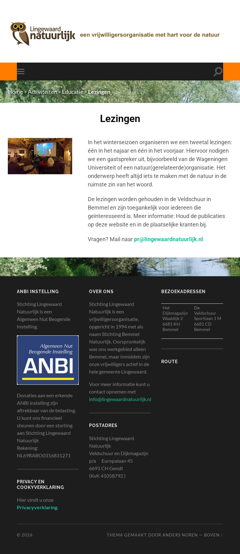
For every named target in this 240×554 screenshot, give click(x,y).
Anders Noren (180, 534)
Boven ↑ (213, 534)
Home (15, 91)
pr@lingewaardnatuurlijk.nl (168, 239)
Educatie (72, 91)
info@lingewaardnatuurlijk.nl (120, 399)
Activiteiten (42, 91)
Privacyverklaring (37, 507)
